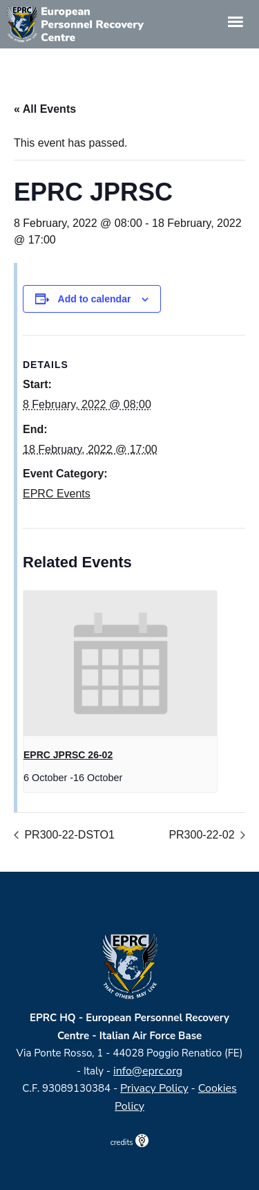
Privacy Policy (154, 1088)
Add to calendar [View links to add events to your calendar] (94, 298)
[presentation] (120, 663)
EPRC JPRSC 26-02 (68, 754)
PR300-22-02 (203, 835)
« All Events (45, 109)
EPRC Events (56, 494)
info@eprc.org (147, 1071)
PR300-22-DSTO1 (68, 835)
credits (130, 1142)
